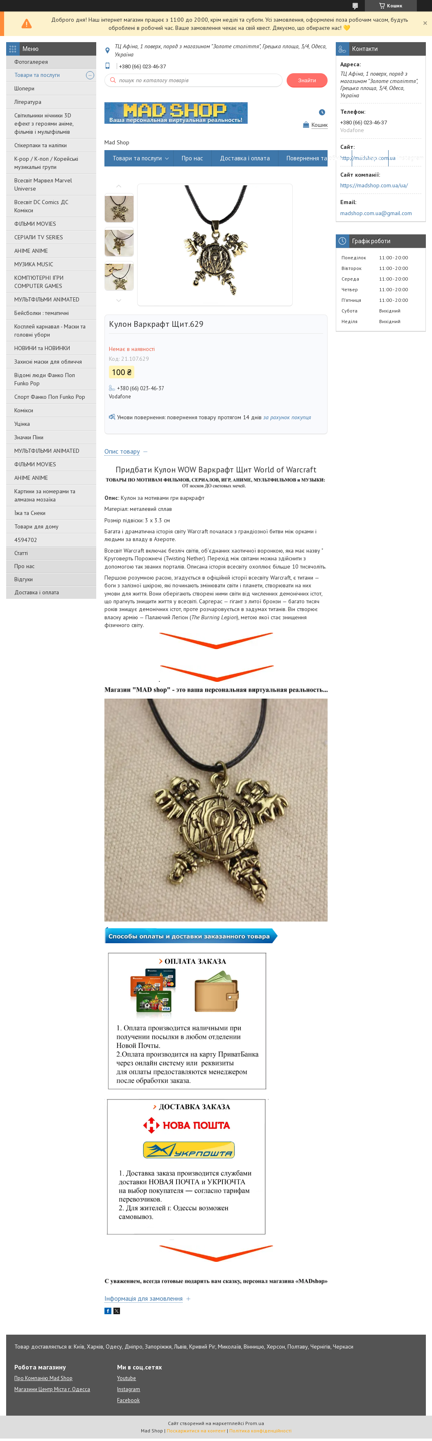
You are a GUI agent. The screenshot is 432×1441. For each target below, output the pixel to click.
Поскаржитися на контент (196, 1431)
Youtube (126, 1378)
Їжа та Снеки (29, 513)
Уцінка (22, 423)
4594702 (25, 540)
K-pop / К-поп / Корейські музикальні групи (46, 163)
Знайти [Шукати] (307, 80)
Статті (21, 553)
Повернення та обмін (315, 158)
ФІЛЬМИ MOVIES (35, 223)
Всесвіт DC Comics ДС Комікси (41, 206)
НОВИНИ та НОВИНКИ (42, 348)
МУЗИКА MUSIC (33, 264)
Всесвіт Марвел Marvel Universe (43, 184)
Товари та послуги (37, 75)
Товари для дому (36, 526)
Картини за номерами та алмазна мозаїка (44, 495)
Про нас (24, 566)
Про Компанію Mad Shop (43, 1378)
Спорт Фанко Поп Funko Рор (49, 396)
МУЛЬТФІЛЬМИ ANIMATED (46, 299)
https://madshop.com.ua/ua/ (374, 185)
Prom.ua (254, 1423)
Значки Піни (28, 437)
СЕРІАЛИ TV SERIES (38, 237)
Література (27, 102)
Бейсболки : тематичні (41, 313)
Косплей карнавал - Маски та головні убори (50, 330)
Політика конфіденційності (260, 1431)
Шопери (24, 88)
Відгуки (23, 579)
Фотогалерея (31, 61)
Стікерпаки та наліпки (40, 145)
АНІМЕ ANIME (31, 250)
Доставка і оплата (36, 592)
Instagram (410, 158)
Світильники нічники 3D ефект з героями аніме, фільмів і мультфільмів (43, 123)
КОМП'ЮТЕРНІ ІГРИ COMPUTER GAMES (38, 282)
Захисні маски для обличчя (48, 361)
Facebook (128, 1400)
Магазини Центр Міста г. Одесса (52, 1389)
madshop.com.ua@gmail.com (376, 213)
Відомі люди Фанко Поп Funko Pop (44, 379)
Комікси (23, 410)
